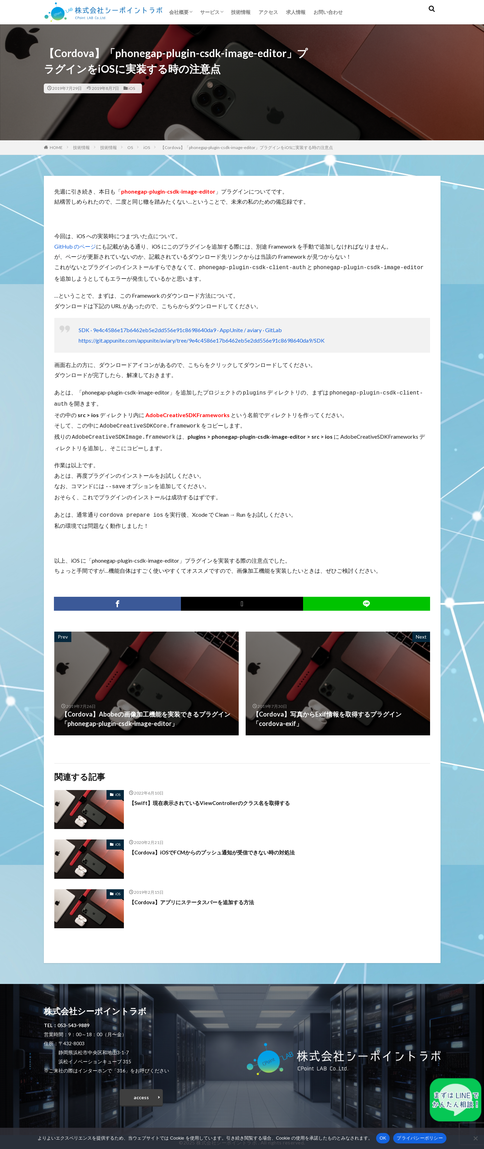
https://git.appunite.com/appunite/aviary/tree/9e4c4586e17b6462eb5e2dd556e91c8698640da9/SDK (202, 339)
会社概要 (179, 12)
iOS (131, 88)
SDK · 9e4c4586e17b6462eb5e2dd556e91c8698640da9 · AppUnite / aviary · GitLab (180, 329)
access (141, 1094)
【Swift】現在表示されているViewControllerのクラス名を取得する (224, 798)
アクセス (268, 12)
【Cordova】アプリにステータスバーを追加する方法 (204, 897)
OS (130, 147)
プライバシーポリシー (420, 1138)
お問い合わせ (328, 12)
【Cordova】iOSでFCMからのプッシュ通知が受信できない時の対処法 (228, 847)
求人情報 (296, 12)
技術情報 (241, 12)
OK (383, 1138)
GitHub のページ (75, 246)
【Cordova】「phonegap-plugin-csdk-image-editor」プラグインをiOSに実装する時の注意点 (246, 147)
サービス (210, 12)
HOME (56, 147)
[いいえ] (475, 1138)
